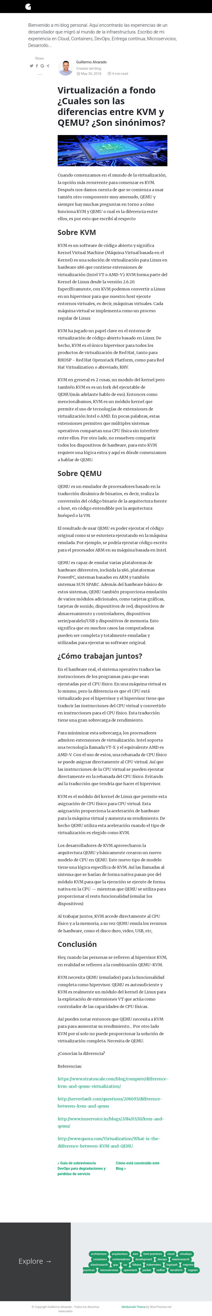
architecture (99, 1254)
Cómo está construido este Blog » (137, 1166)
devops (162, 1259)
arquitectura (120, 1254)
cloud (171, 1254)
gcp (115, 1264)
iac (125, 1264)
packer (146, 1270)
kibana (136, 1264)
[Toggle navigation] (181, 6)
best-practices (153, 1254)
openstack (130, 1270)
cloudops (186, 1254)
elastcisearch (180, 1259)
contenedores (121, 1259)
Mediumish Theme (134, 1307)
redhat (161, 1270)
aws (135, 1254)
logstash (172, 1264)
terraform (176, 1270)
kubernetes (154, 1264)
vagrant (193, 1270)
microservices (109, 1270)
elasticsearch (99, 1264)
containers (100, 1259)
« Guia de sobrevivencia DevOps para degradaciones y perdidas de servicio (82, 1168)
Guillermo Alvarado (91, 62)
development (143, 1259)
